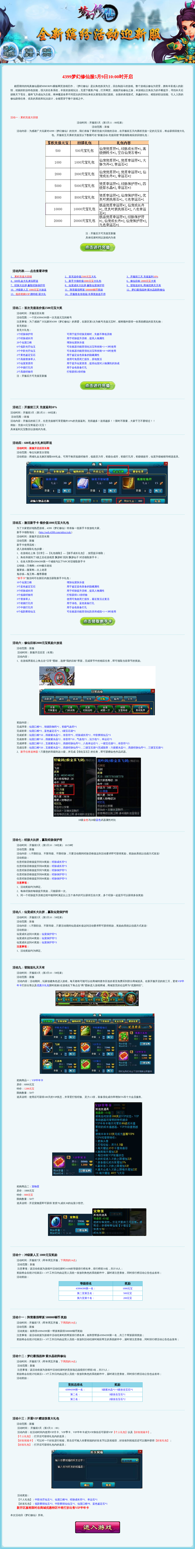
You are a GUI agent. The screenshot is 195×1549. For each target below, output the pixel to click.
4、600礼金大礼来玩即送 (24, 281)
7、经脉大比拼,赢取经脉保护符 (28, 285)
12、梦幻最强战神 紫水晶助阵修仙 (146, 289)
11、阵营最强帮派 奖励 (84, 289)
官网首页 (29, 50)
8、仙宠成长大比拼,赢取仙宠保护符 (84, 285)
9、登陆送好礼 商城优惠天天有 (144, 285)
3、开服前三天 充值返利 (142, 276)
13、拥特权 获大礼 (28, 294)
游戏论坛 (48, 50)
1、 (21, 276)
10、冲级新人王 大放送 (28, 289)
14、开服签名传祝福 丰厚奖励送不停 (85, 294)
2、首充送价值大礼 (80, 276)
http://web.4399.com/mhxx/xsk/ (55, 532)
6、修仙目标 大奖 (141, 281)
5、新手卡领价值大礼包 (83, 281)
